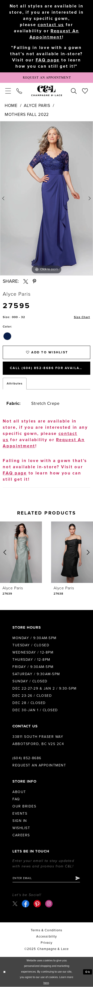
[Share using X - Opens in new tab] (25, 281)
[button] (8, 91)
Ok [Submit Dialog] (87, 972)
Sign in (19, 821)
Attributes (15, 383)
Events (19, 814)
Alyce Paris (37, 105)
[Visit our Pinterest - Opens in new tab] (37, 904)
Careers (21, 835)
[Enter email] (46, 879)
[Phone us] (19, 91)
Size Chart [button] (82, 317)
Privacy (47, 943)
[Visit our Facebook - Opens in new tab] (25, 904)
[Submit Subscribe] (77, 879)
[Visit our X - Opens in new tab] (15, 904)
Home (11, 105)
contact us (51, 24)
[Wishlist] (85, 91)
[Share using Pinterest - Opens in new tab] (34, 281)
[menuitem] (8, 91)
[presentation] (21, 552)
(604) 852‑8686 (26, 758)
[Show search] (73, 91)
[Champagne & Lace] (46, 91)
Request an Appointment (39, 765)
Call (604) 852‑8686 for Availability (50, 369)
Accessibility (46, 937)
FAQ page (48, 60)
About (19, 792)
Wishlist (21, 828)
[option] (46, 199)
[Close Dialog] (4, 972)
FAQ (16, 799)
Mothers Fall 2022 (27, 114)
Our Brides (24, 806)
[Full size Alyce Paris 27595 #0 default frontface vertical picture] (46, 199)
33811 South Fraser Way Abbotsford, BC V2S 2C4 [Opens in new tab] (38, 740)
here (46, 983)
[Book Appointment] (46, 77)
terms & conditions (46, 931)
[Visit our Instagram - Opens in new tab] (49, 904)
